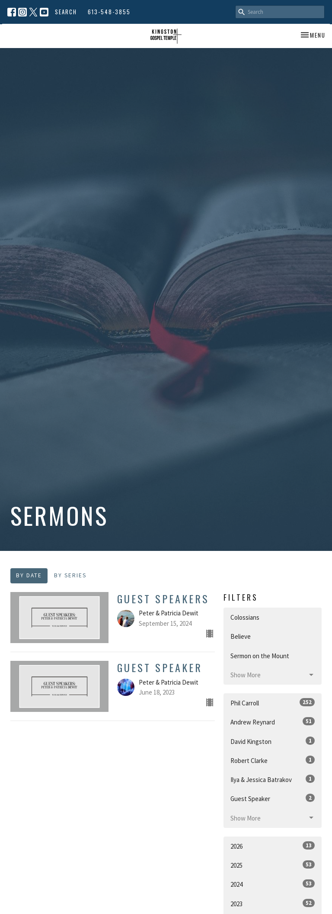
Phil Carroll (272, 702)
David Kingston (272, 741)
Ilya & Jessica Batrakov (272, 779)
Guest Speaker (272, 798)
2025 (272, 864)
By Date (29, 575)
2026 (272, 845)
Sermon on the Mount (259, 656)
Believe (240, 636)
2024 (272, 883)
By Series (70, 575)
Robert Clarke (272, 760)
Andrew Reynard (272, 721)
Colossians (244, 617)
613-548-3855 (109, 11)
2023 (272, 903)
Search (66, 11)
